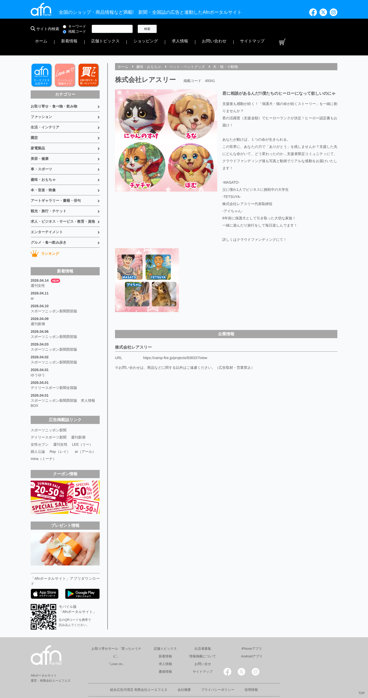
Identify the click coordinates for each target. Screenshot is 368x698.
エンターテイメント (47, 216)
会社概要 (184, 673)
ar (32, 282)
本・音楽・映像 (43, 174)
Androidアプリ (251, 640)
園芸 (34, 121)
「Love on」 (116, 647)
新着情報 (188, 29)
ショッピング (241, 29)
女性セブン (40, 428)
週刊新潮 (38, 307)
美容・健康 (40, 142)
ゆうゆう (38, 359)
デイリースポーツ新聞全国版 (54, 371)
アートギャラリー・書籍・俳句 (56, 184)
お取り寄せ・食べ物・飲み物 (54, 90)
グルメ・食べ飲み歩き (48, 226)
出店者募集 (202, 632)
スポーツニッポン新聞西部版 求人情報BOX (63, 386)
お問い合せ (202, 647)
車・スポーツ (41, 153)
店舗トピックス (212, 29)
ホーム (170, 29)
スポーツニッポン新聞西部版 (54, 295)
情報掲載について (202, 640)
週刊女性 (38, 269)
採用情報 (251, 673)
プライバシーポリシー (217, 673)
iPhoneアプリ (251, 632)
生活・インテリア (45, 111)
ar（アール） (85, 435)
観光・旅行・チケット (48, 195)
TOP (362, 693)
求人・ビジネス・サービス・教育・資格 (63, 205)
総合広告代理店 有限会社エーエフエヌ (139, 673)
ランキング (45, 237)
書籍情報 (165, 655)
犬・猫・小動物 (225, 50)
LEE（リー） (82, 428)
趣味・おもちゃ (43, 163)
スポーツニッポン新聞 (48, 414)
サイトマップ (314, 29)
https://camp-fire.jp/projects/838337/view (175, 341)
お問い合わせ (287, 29)
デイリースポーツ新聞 (48, 421)
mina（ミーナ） (43, 442)
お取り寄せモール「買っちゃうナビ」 (116, 636)
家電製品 (38, 132)
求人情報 (264, 29)
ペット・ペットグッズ (187, 50)
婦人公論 (38, 435)
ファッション (41, 100)
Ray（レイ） (60, 435)
